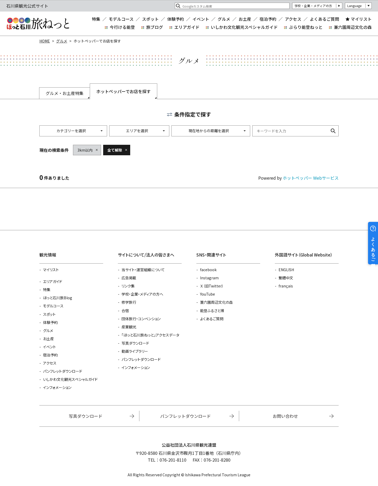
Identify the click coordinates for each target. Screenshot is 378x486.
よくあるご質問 (324, 19)
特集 (96, 19)
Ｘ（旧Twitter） (212, 286)
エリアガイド (187, 27)
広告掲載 (129, 277)
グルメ (224, 19)
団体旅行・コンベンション (141, 318)
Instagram (209, 277)
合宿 (125, 310)
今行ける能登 (122, 27)
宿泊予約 (268, 19)
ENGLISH (286, 269)
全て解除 (114, 150)
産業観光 (129, 326)
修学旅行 (129, 302)
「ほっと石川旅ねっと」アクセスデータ (150, 335)
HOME (44, 41)
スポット (150, 19)
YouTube (207, 294)
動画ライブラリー (135, 351)
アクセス (293, 19)
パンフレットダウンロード (62, 371)
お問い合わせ (285, 416)
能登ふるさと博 (212, 310)
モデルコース (121, 19)
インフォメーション (57, 387)
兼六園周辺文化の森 (353, 27)
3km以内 (85, 150)
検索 (333, 131)
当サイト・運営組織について (143, 269)
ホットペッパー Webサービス (311, 178)
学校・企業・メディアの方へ (142, 294)
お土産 (245, 19)
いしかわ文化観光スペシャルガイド (244, 27)
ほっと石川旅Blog (57, 297)
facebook (208, 269)
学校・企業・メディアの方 (313, 5)
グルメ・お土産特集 (64, 93)
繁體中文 (286, 277)
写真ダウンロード (135, 343)
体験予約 (175, 19)
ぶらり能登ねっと (306, 27)
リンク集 (128, 286)
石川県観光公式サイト (37, 23)
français (286, 286)
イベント (200, 19)
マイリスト (361, 19)
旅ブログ (154, 27)
